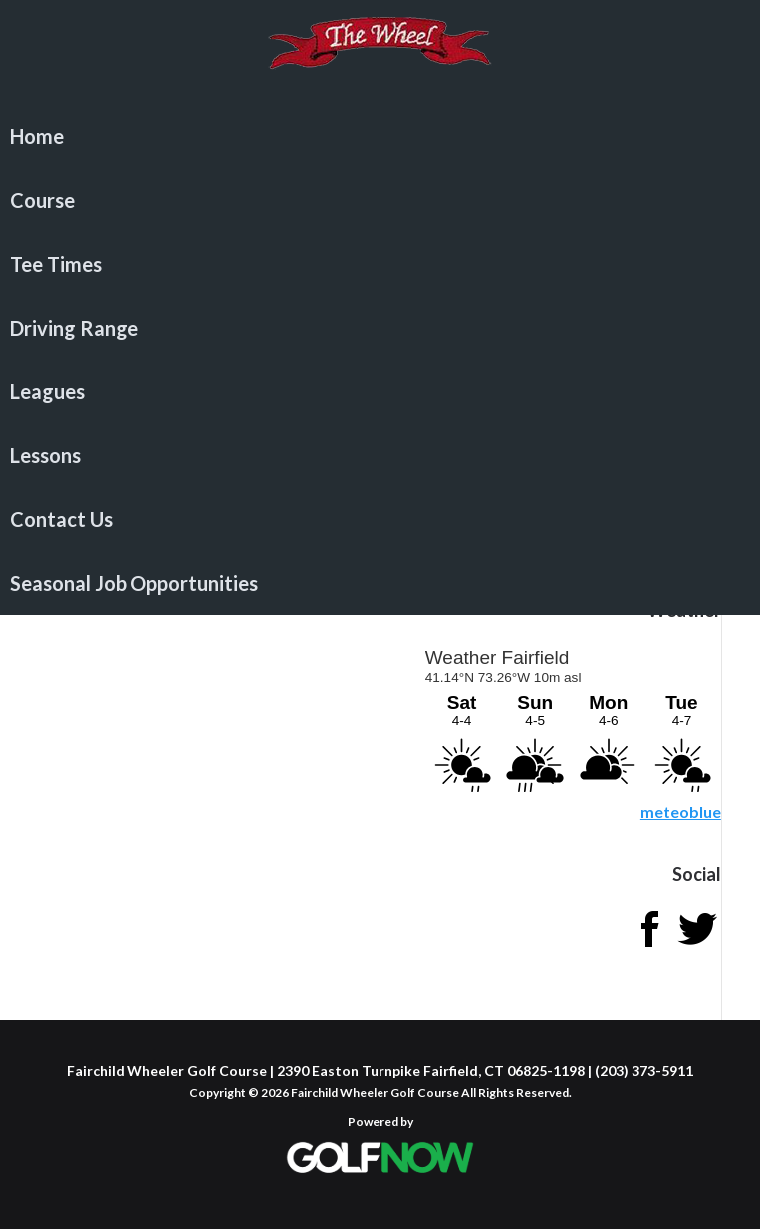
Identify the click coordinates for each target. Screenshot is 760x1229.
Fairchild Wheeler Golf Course (380, 55)
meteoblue (680, 811)
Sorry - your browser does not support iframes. (571, 717)
